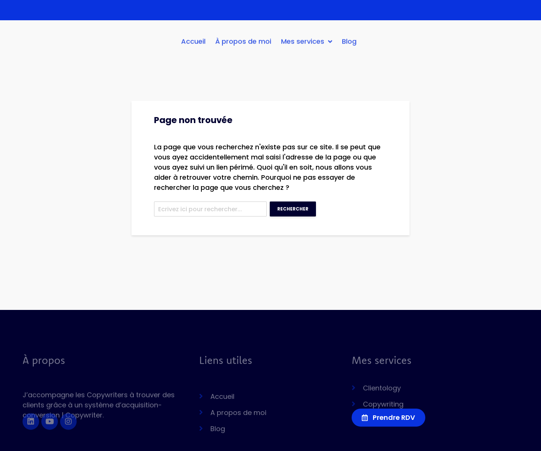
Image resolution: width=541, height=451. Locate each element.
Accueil (193, 44)
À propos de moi (243, 44)
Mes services (306, 44)
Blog (349, 44)
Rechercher (292, 209)
